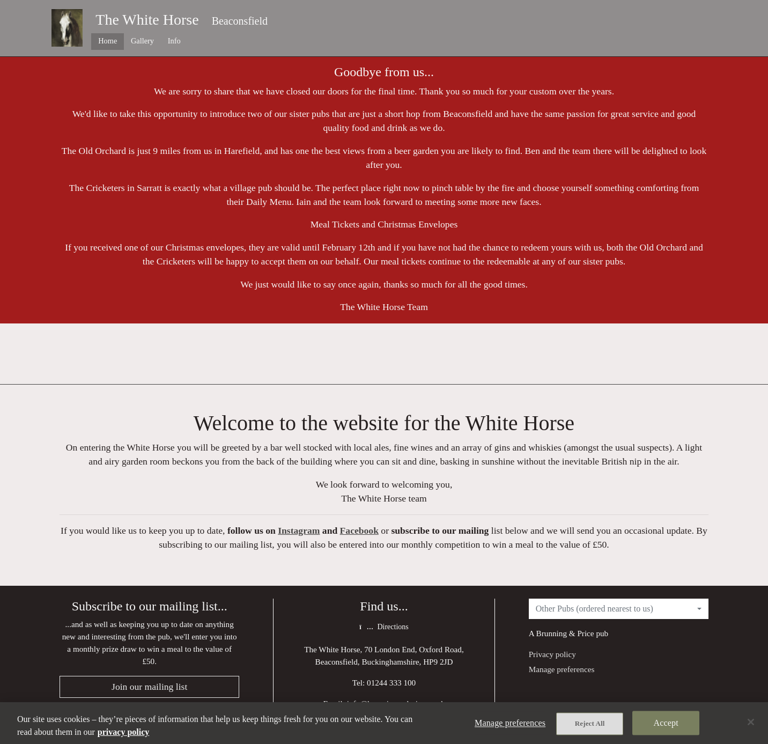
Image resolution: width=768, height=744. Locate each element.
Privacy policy (552, 654)
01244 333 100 (391, 682)
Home (107, 40)
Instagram (299, 530)
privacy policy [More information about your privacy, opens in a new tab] (123, 731)
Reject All (590, 723)
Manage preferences (562, 669)
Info (174, 40)
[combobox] (618, 609)
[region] (384, 723)
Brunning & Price (565, 633)
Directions (383, 627)
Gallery (142, 40)
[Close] (751, 722)
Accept (666, 722)
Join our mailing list (149, 686)
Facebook (359, 530)
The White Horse (146, 19)
